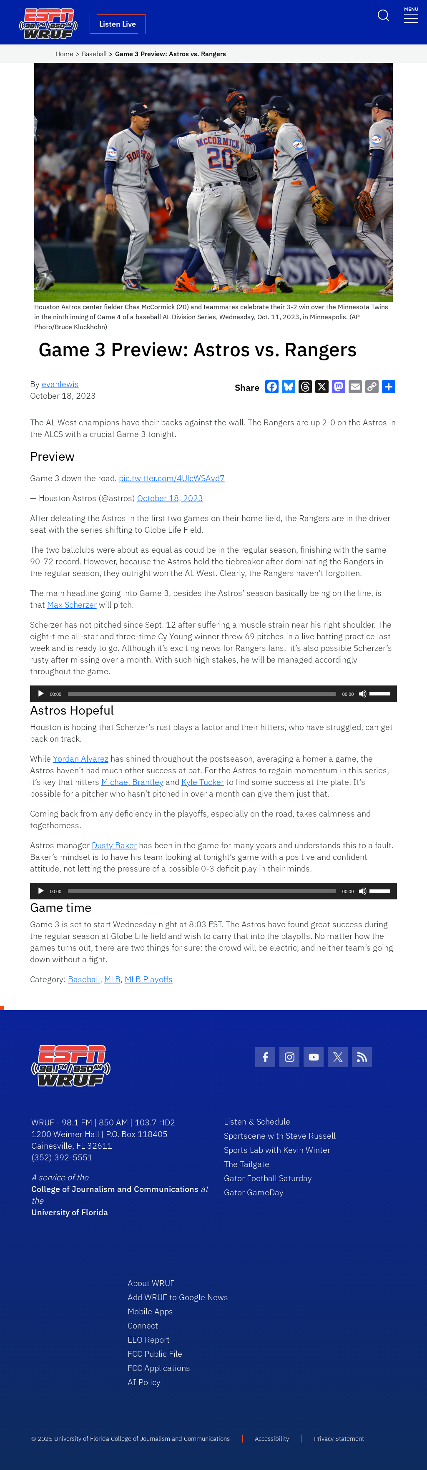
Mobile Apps (150, 1311)
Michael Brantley (132, 781)
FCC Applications (159, 1367)
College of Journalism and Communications (114, 1188)
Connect (143, 1325)
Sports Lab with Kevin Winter (277, 1149)
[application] (213, 693)
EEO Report (149, 1339)
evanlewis (60, 384)
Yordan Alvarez (80, 758)
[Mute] (363, 694)
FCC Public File (155, 1353)
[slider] (202, 694)
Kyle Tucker (202, 781)
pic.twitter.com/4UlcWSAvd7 (172, 478)
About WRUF (151, 1283)
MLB (112, 979)
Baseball (94, 54)
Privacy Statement (339, 1439)
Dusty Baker (114, 845)
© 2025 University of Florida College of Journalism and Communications (130, 1439)
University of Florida (69, 1212)
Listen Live (117, 24)
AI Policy (144, 1382)
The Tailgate (246, 1164)
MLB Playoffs (149, 979)
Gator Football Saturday (268, 1178)
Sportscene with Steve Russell (280, 1135)
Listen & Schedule (257, 1121)
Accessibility (272, 1439)
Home (64, 54)
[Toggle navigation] (411, 14)
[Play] (41, 694)
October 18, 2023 (170, 498)
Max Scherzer (72, 604)
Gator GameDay (254, 1192)
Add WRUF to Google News (178, 1297)
